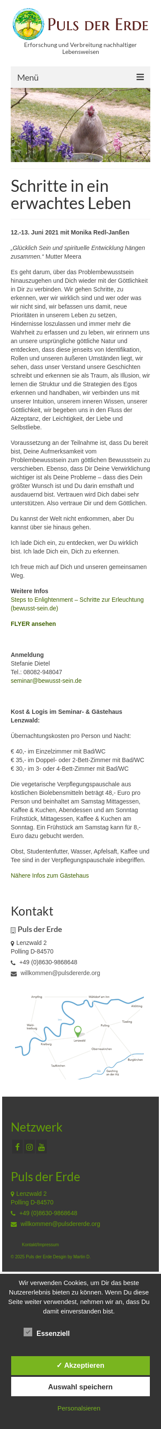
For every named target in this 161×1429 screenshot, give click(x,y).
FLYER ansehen (33, 623)
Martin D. (82, 1256)
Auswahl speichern (80, 1387)
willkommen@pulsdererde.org (55, 972)
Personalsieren (79, 1408)
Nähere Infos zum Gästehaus (50, 875)
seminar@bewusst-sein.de (46, 680)
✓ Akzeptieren (80, 1365)
